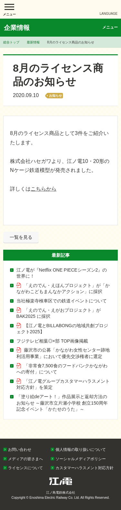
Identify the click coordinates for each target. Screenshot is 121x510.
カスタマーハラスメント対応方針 (84, 468)
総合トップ (11, 42)
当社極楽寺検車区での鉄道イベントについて (61, 300)
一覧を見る (21, 237)
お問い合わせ (19, 449)
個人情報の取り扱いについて (80, 449)
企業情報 (17, 27)
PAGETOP (104, 437)
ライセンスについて (25, 468)
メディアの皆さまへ (25, 459)
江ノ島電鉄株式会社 (60, 9)
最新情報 (33, 42)
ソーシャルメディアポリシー (80, 459)
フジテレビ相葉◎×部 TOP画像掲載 (52, 341)
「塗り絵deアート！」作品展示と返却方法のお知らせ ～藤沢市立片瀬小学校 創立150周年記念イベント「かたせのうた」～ (62, 403)
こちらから (43, 189)
